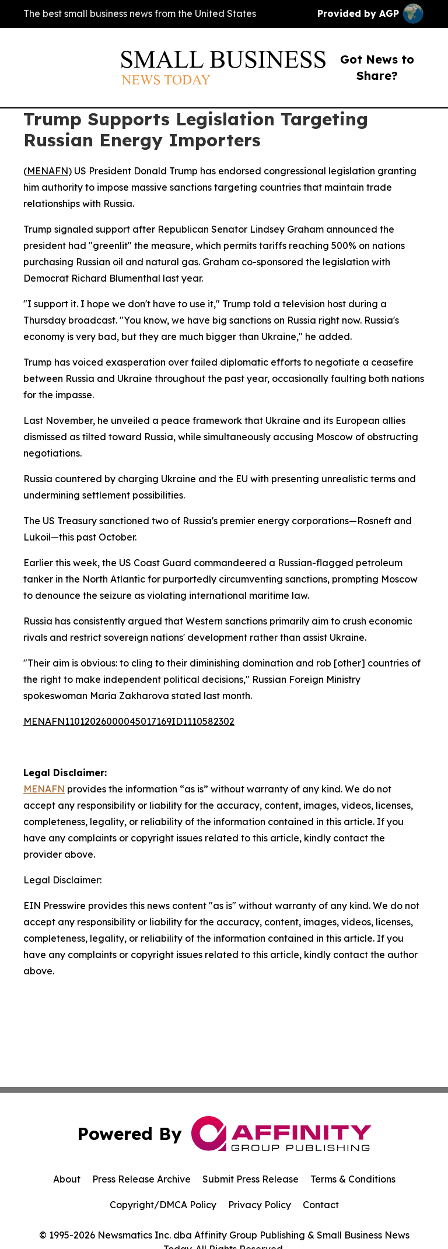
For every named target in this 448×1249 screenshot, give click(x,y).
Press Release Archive (141, 1179)
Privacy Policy (259, 1205)
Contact (321, 1205)
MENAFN (47, 171)
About (66, 1179)
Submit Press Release (250, 1179)
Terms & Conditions (353, 1179)
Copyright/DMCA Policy (163, 1205)
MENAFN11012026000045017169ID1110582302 (129, 721)
